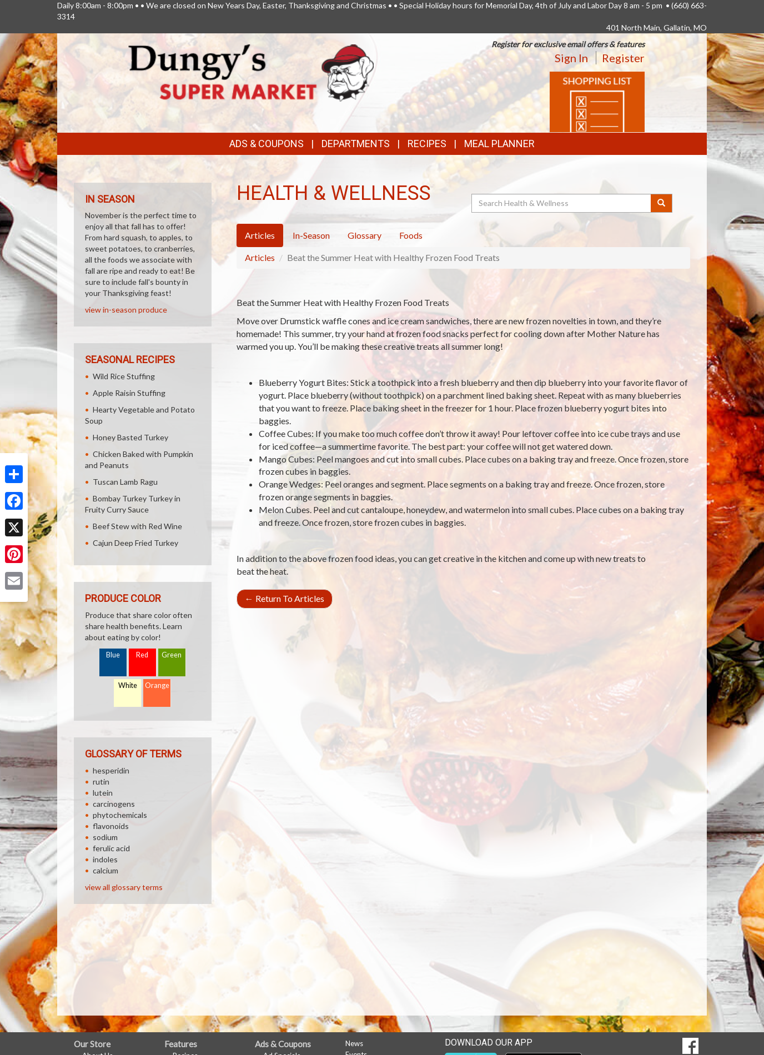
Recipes (427, 143)
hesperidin (111, 770)
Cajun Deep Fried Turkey (135, 542)
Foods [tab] (411, 235)
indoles (105, 859)
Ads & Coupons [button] (266, 143)
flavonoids (111, 826)
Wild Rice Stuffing (124, 376)
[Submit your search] (661, 203)
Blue (113, 655)
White (127, 685)
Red (142, 655)
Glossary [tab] (364, 235)
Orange (157, 685)
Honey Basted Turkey (130, 437)
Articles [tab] (260, 235)
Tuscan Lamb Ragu (125, 481)
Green (172, 655)
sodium (105, 837)
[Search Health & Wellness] (561, 203)
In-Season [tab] (311, 235)
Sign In (571, 57)
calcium (105, 870)
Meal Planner (499, 143)
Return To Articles (284, 598)
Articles (260, 257)
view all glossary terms (124, 887)
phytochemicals (120, 815)
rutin (101, 781)
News (354, 1043)
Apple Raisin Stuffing (129, 393)
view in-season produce (126, 309)
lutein (103, 792)
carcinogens (114, 803)
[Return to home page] (251, 72)
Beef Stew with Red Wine (137, 526)
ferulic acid (111, 848)
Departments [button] (355, 143)
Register (623, 57)
